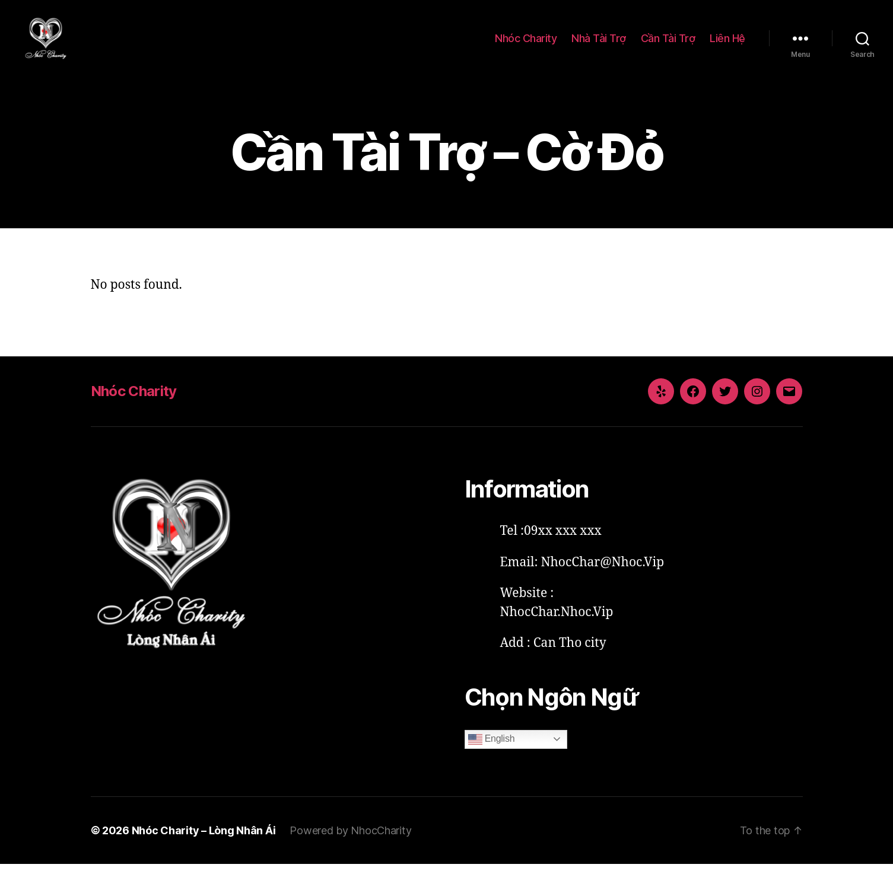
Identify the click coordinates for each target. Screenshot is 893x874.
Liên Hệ (727, 43)
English (491, 749)
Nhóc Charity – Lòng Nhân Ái (204, 840)
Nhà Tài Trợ (598, 43)
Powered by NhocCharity (350, 840)
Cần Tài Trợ (668, 43)
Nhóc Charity (526, 43)
